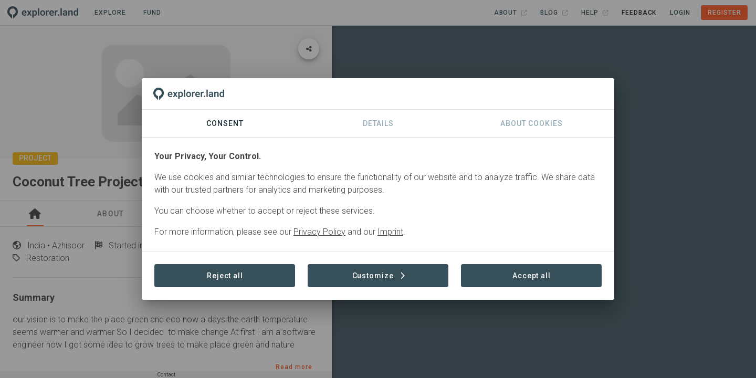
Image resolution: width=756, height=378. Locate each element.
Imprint (390, 232)
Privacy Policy (319, 232)
